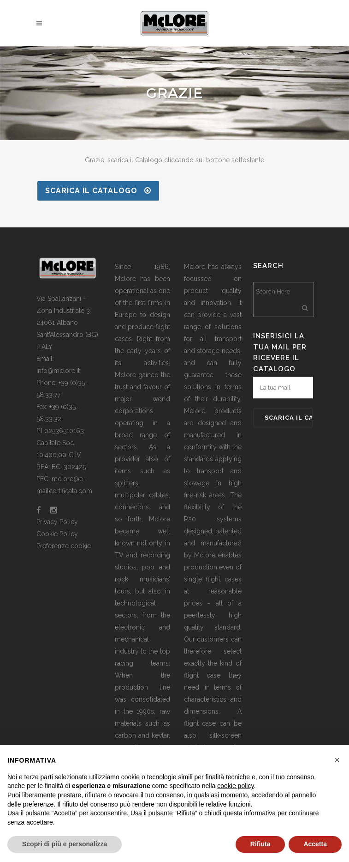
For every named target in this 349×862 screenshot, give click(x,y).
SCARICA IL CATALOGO (98, 190)
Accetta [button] (315, 844)
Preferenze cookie (63, 546)
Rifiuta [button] (260, 844)
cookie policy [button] (235, 785)
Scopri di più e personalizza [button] (64, 844)
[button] (337, 759)
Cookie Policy (57, 534)
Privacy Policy (57, 522)
